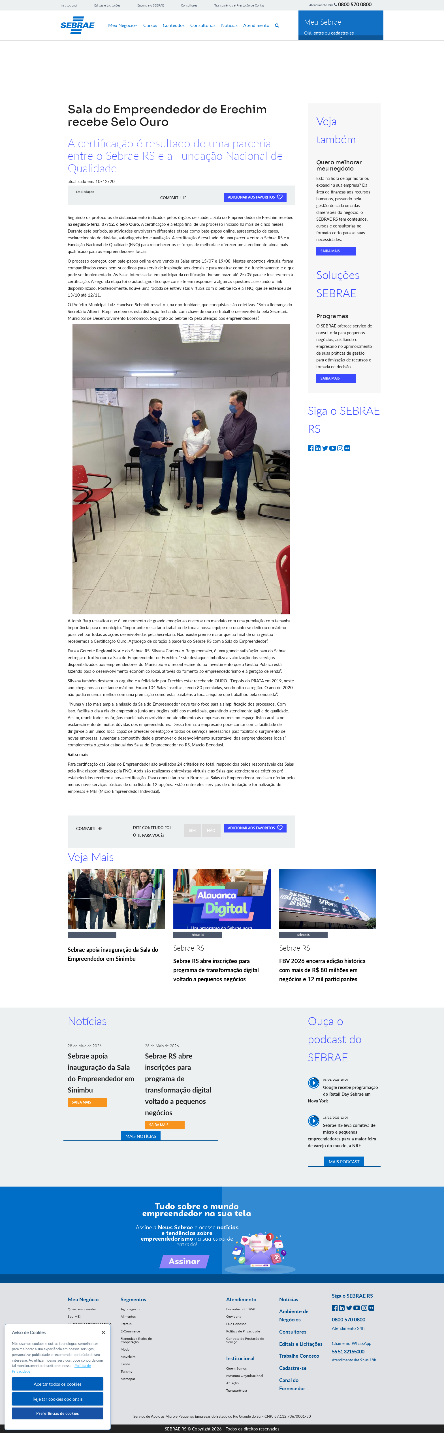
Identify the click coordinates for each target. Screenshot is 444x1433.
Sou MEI (74, 1316)
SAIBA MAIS (330, 251)
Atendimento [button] (241, 1299)
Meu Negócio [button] (83, 1299)
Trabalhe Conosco (299, 1356)
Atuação (232, 1383)
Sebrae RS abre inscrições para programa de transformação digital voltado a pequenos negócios (216, 969)
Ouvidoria (233, 1316)
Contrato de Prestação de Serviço (245, 1340)
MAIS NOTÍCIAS (140, 1136)
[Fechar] (103, 1332)
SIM (192, 830)
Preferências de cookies (57, 1413)
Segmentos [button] (133, 1299)
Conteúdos (174, 25)
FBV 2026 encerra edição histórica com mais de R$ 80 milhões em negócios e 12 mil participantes (322, 969)
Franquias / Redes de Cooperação (136, 1340)
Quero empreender (82, 1309)
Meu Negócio (123, 25)
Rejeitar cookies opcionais (58, 1399)
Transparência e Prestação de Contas (239, 5)
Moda (125, 1349)
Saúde (125, 1364)
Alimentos (128, 1316)
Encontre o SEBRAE (150, 5)
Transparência (236, 1390)
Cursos (150, 25)
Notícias (229, 25)
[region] (58, 1377)
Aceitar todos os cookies (57, 1384)
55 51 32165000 (348, 1351)
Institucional (69, 5)
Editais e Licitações (107, 5)
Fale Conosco (236, 1324)
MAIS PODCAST (344, 1161)
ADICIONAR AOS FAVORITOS (255, 196)
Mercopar (128, 1379)
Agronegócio (130, 1309)
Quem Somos (236, 1368)
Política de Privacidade (243, 1331)
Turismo (127, 1371)
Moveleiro (128, 1357)
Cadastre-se (293, 1368)
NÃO (211, 830)
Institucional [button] (240, 1358)
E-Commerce (130, 1331)
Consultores (189, 5)
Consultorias (202, 25)
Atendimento (256, 25)
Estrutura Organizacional (244, 1376)
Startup (126, 1324)
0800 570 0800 (355, 4)
